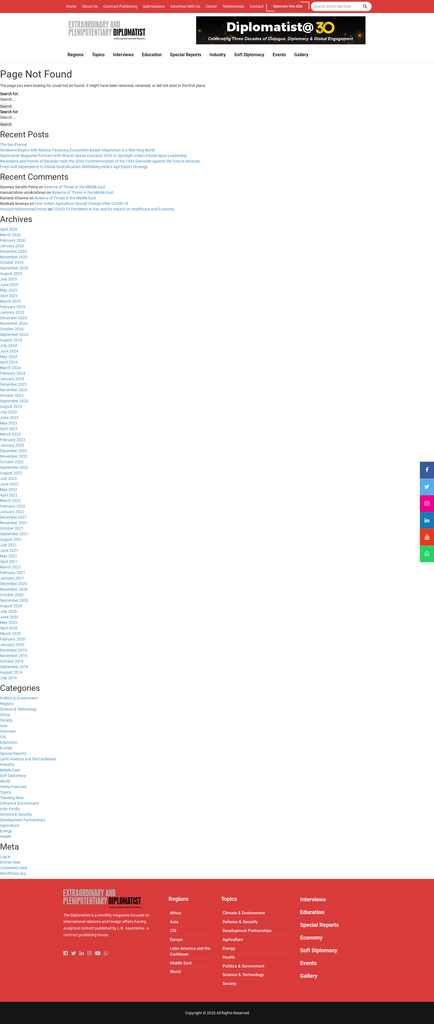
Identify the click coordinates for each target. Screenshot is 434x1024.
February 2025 (12, 307)
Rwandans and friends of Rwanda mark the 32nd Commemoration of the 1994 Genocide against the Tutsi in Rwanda (100, 161)
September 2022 (14, 467)
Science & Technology (18, 709)
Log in (5, 857)
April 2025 (8, 296)
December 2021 (13, 517)
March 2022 (10, 500)
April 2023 (8, 428)
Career (211, 6)
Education (8, 742)
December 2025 (13, 251)
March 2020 (10, 633)
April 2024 (8, 362)
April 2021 (8, 561)
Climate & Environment (19, 803)
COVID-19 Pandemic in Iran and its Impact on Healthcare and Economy (113, 209)
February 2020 (12, 639)
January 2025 (12, 312)
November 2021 (13, 523)
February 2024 (12, 373)
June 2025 (9, 284)
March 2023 (10, 434)
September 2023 (14, 401)
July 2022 (8, 478)
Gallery (308, 975)
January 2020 (12, 644)
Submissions (154, 6)
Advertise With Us (185, 6)
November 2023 (13, 390)
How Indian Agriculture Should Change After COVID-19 (81, 203)
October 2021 (12, 528)
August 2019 (11, 672)
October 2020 (12, 595)
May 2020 (8, 622)
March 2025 (10, 301)
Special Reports (13, 753)
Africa (5, 714)
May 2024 (8, 356)
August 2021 (11, 539)
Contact (257, 6)
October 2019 (12, 661)
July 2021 (8, 545)
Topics (5, 792)
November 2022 (13, 456)
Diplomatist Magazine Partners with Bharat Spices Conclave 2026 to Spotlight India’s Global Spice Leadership (93, 155)
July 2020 (8, 611)
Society (6, 720)
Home (71, 6)
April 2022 (8, 495)
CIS (3, 737)
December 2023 (13, 384)
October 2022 (12, 462)
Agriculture (9, 825)
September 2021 (14, 534)
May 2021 (8, 556)
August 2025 (11, 273)
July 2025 (8, 279)
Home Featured (13, 786)
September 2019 (14, 667)
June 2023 (9, 417)
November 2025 (13, 257)
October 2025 (12, 262)
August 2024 (11, 340)
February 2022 (12, 506)
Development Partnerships (22, 820)
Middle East (10, 770)
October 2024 (12, 329)
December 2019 (13, 650)
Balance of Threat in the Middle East (74, 187)
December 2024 (13, 318)
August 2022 (11, 473)
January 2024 (12, 379)
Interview (8, 731)
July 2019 (8, 678)
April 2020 (8, 628)
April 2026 (8, 229)
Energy (6, 831)
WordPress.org (13, 873)
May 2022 (8, 489)
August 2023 (11, 406)
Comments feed (13, 868)
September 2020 (14, 600)
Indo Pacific (10, 809)
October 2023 (12, 395)
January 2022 (12, 512)
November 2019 (13, 655)
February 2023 (12, 440)
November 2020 (13, 589)
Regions (7, 703)
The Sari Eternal (13, 144)
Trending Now (12, 798)
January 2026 (12, 246)
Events (308, 963)
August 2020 (11, 606)
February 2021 (12, 572)
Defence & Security (16, 814)
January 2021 (12, 578)
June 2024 (9, 351)
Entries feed (10, 862)
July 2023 (8, 412)
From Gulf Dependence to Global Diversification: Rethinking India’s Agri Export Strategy (74, 166)
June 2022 (9, 484)
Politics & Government (19, 698)
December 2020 (13, 584)
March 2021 (10, 567)
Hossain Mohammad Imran (23, 209)
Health (5, 836)
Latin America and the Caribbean (28, 759)
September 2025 (14, 268)
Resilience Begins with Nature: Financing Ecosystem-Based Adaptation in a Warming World (77, 150)
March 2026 (10, 235)
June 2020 (9, 617)
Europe (6, 748)
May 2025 (8, 290)
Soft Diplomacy (13, 775)
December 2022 (13, 451)
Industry (7, 764)
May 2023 (8, 423)
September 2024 (14, 334)
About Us (90, 6)
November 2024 (13, 323)
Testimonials (233, 6)
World (5, 781)
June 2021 (9, 550)
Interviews (313, 899)
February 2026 (12, 240)
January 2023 (12, 445)
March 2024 (10, 368)
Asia (3, 726)
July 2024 (8, 345)
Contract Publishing (120, 6)
